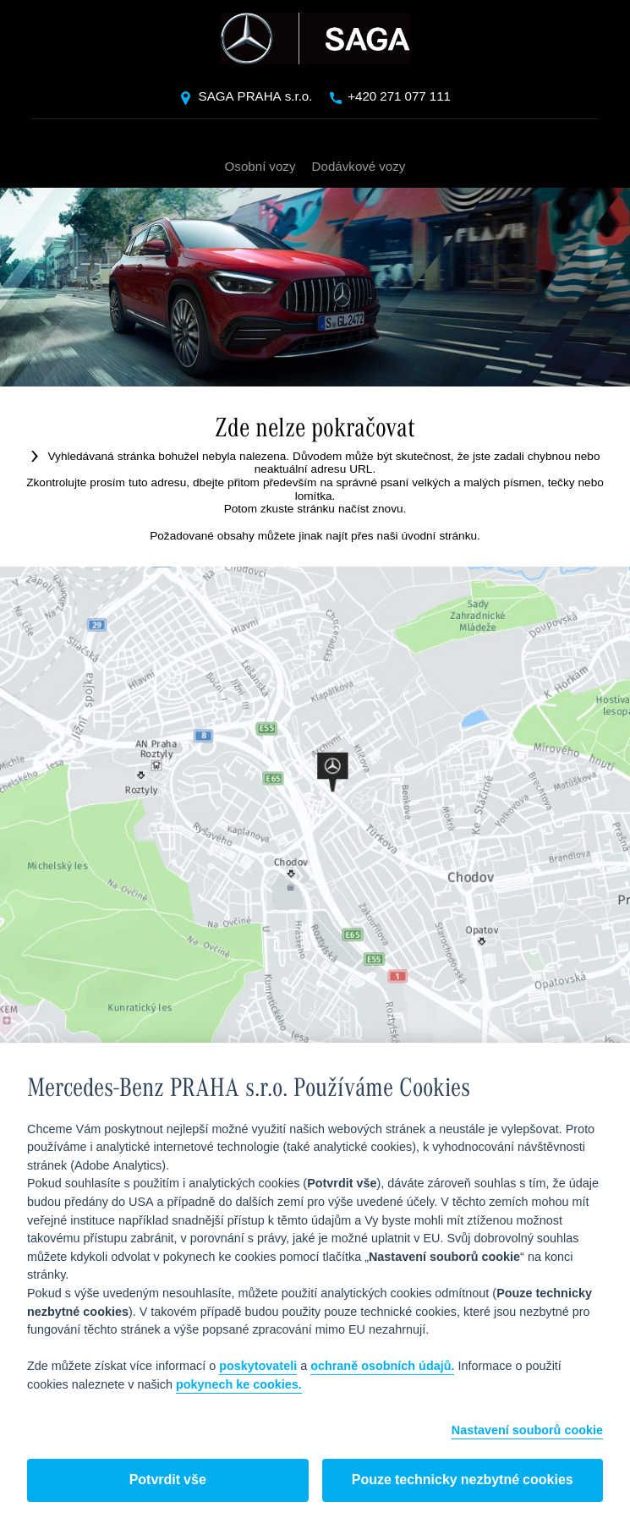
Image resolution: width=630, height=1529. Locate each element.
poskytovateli (258, 1366)
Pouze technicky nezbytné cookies (462, 1480)
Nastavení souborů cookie (527, 1431)
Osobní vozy (261, 165)
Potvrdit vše (167, 1480)
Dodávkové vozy (358, 165)
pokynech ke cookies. (239, 1385)
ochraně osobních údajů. (382, 1366)
